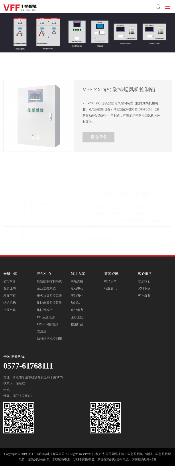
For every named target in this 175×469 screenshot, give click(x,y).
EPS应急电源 (46, 317)
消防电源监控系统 (49, 303)
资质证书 (9, 288)
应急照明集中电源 (139, 454)
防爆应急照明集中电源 (113, 459)
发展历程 (9, 295)
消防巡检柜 (45, 310)
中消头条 (110, 281)
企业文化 (9, 310)
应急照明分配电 (38, 459)
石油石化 (77, 295)
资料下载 (144, 288)
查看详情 (98, 141)
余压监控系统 (46, 288)
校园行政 (77, 324)
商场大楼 (77, 281)
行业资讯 (110, 288)
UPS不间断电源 (47, 324)
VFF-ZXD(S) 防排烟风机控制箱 (119, 94)
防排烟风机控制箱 (49, 338)
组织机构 (9, 303)
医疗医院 (77, 317)
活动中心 (77, 288)
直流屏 (41, 331)
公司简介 (9, 281)
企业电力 (77, 310)
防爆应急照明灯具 (144, 459)
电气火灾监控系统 (49, 295)
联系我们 (144, 281)
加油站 (75, 303)
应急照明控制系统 (49, 281)
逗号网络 (112, 454)
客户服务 (144, 295)
